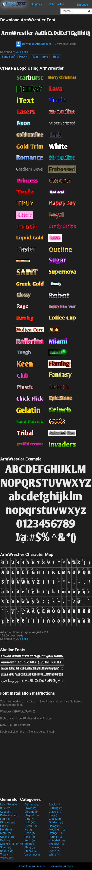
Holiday (6, 829)
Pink (29, 836)
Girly (29, 818)
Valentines (32, 854)
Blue (5, 808)
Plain (35, 56)
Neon (29, 833)
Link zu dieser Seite (61, 866)
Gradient (56, 822)
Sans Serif (8, 56)
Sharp (5, 847)
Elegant (31, 815)
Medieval (57, 829)
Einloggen (83, 4)
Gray (4, 826)
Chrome (31, 811)
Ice (28, 829)
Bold (45, 56)
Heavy (23, 56)
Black (55, 804)
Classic (55, 811)
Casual (6, 811)
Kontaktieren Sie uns (32, 866)
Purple (55, 836)
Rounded (57, 840)
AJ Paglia (22, 52)
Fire (53, 815)
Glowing (7, 822)
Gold (29, 822)
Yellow (6, 858)
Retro (29, 840)
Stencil (30, 851)
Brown (30, 808)
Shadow (56, 843)
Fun (5, 818)
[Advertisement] (46, 764)
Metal (5, 833)
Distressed (9, 815)
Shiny (29, 847)
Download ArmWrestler (33, 44)
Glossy (55, 818)
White (54, 854)
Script (29, 843)
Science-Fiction (11, 843)
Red (5, 840)
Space (54, 847)
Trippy (5, 854)
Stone (54, 851)
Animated (32, 804)
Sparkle (6, 851)
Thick (56, 56)
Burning (55, 808)
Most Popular (8, 804)
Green (30, 826)
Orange (56, 833)
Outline (7, 836)
